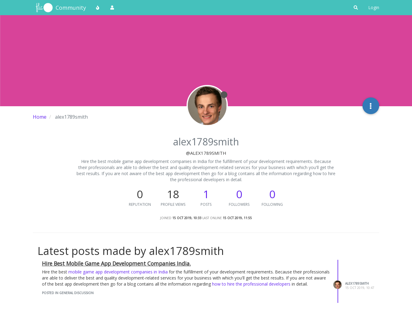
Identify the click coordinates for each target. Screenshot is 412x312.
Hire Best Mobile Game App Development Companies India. (116, 263)
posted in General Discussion (68, 293)
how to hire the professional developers (251, 284)
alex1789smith (357, 283)
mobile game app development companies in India (118, 272)
